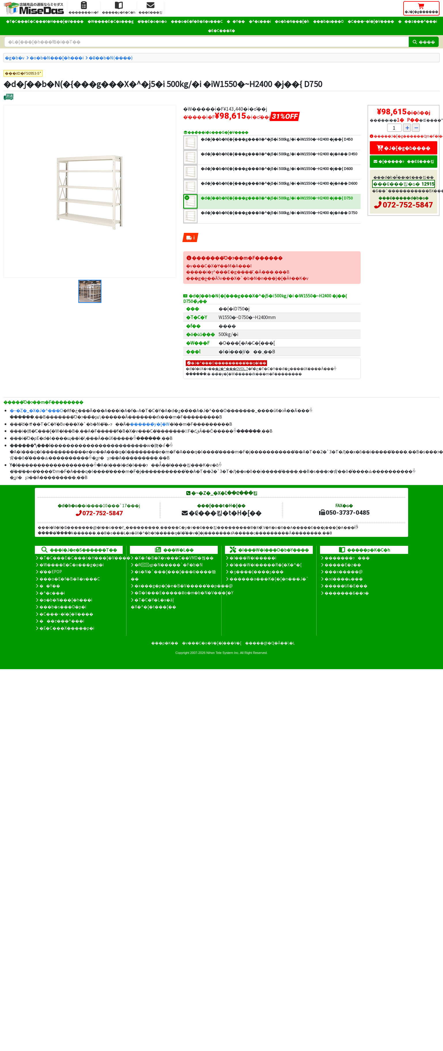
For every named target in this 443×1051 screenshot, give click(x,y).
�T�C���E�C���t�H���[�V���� (45, 21)
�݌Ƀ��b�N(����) (110, 57)
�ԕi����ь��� (344, 579)
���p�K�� (164, 643)
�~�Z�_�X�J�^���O (36, 410)
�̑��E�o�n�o (152, 21)
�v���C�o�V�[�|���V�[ (211, 643)
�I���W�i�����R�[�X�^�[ (266, 564)
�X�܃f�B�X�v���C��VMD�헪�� (174, 558)
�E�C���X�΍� (221, 30)
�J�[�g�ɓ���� (403, 147)
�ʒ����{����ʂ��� (257, 571)
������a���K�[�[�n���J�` (269, 579)
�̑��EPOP (50, 571)
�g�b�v (14, 57)
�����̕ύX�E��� (346, 585)
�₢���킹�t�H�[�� (221, 512)
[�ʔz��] (8, 98)
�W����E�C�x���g (110, 21)
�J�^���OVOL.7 (231, 368)
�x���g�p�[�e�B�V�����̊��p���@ (184, 585)
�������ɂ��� (347, 558)
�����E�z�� (343, 564)
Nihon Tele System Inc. (223, 652)
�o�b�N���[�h (292, 21)
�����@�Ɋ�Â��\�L (270, 643)
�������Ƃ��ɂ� (347, 593)
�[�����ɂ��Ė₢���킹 (403, 161)
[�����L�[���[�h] (206, 42)
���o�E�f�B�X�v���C (197, 21)
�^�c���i (260, 21)
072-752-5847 (408, 205)
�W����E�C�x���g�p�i (71, 564)
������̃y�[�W (150, 424)
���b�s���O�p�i (62, 607)
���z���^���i (417, 21)
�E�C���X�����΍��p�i (66, 628)
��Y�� (236, 21)
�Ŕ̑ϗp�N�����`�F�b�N (169, 564)
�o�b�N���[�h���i (57, 57)
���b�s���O (328, 21)
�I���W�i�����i (253, 558)
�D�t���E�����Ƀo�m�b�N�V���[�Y (184, 592)
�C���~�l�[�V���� (371, 21)
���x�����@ (344, 571)
